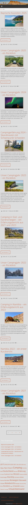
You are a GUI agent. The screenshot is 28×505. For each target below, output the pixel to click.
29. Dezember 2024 (13, 169)
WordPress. (19, 503)
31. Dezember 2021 (13, 426)
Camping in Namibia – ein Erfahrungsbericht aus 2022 (14, 307)
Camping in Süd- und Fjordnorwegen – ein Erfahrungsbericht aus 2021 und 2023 (12, 221)
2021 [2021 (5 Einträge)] (15, 464)
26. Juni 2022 (11, 343)
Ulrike (4, 44)
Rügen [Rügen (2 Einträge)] (11, 486)
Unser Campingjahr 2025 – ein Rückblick (13, 52)
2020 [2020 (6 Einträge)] (11, 464)
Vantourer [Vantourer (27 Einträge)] (19, 489)
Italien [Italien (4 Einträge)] (25, 474)
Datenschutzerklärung (7, 500)
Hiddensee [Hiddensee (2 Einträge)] (22, 474)
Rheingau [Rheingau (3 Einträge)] (17, 483)
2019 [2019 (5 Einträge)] (8, 464)
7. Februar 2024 (12, 211)
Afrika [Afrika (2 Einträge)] (25, 464)
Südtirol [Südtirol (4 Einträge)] (22, 486)
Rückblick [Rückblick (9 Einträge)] (6, 486)
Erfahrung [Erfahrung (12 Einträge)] (22, 471)
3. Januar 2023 (11, 298)
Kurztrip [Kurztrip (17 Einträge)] (10, 477)
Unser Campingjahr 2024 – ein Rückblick (13, 93)
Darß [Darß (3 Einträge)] (1, 471)
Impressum (4, 497)
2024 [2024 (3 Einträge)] (22, 464)
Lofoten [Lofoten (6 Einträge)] (21, 477)
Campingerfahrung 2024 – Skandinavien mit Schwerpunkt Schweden (14, 135)
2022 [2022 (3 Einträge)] (18, 464)
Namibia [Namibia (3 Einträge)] (2, 480)
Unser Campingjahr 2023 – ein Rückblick (13, 176)
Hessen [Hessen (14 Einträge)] (16, 474)
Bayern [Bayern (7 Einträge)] (10, 468)
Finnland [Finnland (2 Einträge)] (2, 474)
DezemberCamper (7, 2)
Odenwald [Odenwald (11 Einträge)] (22, 480)
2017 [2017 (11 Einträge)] (2, 464)
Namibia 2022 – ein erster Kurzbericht (14, 350)
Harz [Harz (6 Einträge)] (11, 474)
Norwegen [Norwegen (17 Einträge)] (14, 480)
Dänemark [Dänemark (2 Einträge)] (16, 471)
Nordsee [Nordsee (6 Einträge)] (6, 480)
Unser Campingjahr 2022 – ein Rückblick (13, 264)
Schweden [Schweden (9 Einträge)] (16, 486)
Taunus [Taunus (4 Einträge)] (2, 489)
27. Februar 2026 (12, 86)
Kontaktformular (13, 497)
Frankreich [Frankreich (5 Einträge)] (7, 474)
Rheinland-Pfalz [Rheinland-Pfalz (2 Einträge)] (23, 483)
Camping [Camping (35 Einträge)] (17, 467)
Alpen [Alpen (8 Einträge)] (6, 468)
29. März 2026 (11, 44)
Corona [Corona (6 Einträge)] (24, 468)
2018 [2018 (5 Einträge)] (5, 464)
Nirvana (14, 503)
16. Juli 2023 (11, 256)
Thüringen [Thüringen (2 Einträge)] (6, 489)
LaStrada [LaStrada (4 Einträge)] (16, 477)
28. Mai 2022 (11, 384)
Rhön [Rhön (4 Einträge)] (1, 486)
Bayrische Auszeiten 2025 (14, 12)
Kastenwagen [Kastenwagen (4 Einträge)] (3, 477)
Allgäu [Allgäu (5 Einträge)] (2, 468)
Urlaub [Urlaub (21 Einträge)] (12, 489)
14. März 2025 (11, 126)
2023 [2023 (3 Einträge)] (20, 464)
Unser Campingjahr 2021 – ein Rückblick (13, 392)
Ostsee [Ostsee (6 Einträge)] (2, 483)
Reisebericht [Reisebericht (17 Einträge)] (10, 483)
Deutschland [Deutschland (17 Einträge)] (8, 471)
